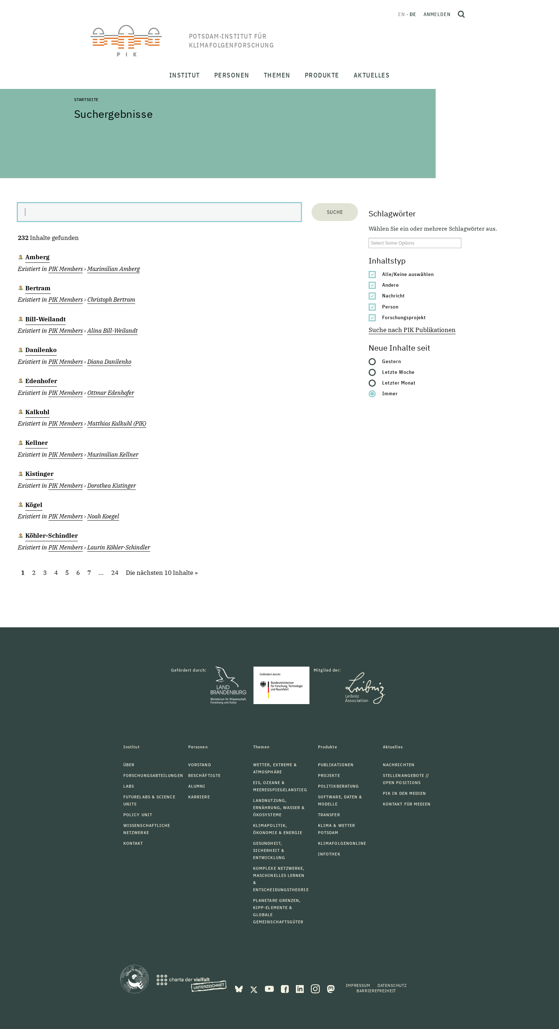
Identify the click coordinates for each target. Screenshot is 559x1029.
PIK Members (65, 269)
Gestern (391, 361)
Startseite (86, 99)
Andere (390, 285)
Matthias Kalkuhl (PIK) (116, 423)
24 (114, 573)
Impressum (358, 985)
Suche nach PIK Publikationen (412, 330)
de (413, 14)
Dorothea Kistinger (111, 486)
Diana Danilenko (109, 362)
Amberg (37, 257)
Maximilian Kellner (112, 454)
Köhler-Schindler (51, 535)
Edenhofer (41, 381)
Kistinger (39, 474)
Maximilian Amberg (113, 269)
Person (390, 306)
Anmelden (437, 14)
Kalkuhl (37, 412)
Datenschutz (392, 985)
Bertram (38, 288)
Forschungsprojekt (404, 317)
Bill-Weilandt (45, 319)
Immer (390, 393)
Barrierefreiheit (376, 990)
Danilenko (41, 350)
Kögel (33, 505)
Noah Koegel (103, 516)
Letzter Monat (399, 383)
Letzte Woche (398, 372)
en (401, 14)
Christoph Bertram (111, 299)
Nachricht (393, 295)
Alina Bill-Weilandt (112, 331)
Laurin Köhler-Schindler (118, 547)
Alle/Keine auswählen (408, 274)
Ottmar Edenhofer (110, 393)
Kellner (36, 443)
